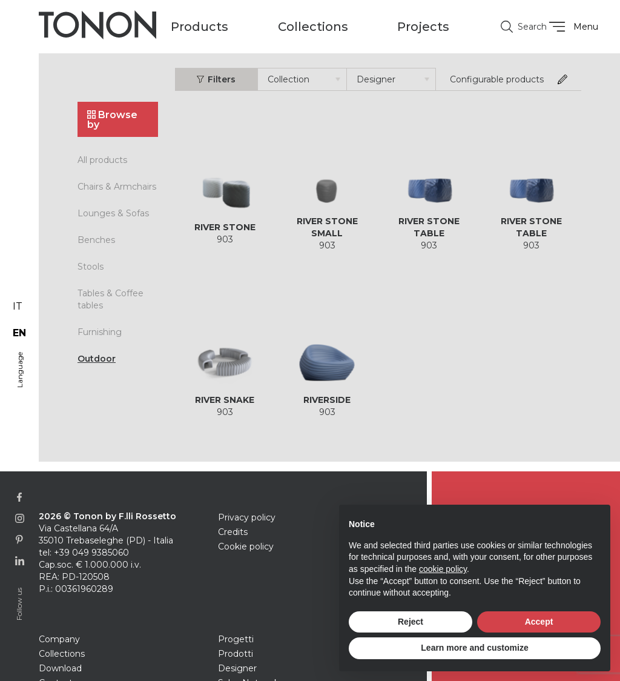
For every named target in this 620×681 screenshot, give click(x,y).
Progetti (236, 639)
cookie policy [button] (443, 569)
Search (518, 27)
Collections (62, 653)
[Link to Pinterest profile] (19, 539)
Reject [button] (410, 621)
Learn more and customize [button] (474, 648)
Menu (572, 26)
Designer (237, 668)
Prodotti (235, 653)
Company (59, 639)
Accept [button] (539, 621)
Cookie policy (246, 546)
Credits (233, 532)
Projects (423, 26)
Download (60, 668)
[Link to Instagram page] (19, 518)
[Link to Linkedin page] (19, 560)
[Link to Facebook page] (19, 497)
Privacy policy (246, 517)
